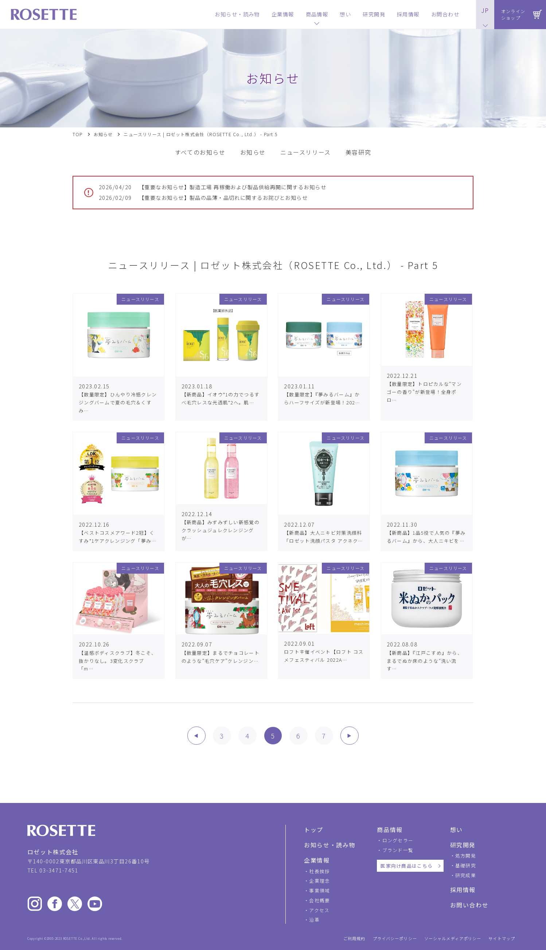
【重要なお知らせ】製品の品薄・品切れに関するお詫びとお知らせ (203, 197)
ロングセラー (398, 840)
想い (456, 829)
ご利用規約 (354, 939)
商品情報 (389, 829)
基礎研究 (465, 865)
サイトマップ (501, 939)
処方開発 (465, 855)
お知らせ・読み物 (329, 844)
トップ (313, 829)
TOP (78, 134)
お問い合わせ (469, 904)
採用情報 (463, 889)
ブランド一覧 (398, 850)
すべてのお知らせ (200, 152)
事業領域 (319, 890)
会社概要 (319, 900)
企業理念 (319, 880)
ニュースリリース (305, 152)
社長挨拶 (319, 871)
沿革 (314, 919)
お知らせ (103, 134)
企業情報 (316, 860)
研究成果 (465, 875)
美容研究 (358, 152)
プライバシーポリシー (395, 939)
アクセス (319, 910)
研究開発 (463, 844)
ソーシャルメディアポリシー (452, 939)
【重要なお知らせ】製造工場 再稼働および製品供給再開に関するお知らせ (212, 187)
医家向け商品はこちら (407, 865)
